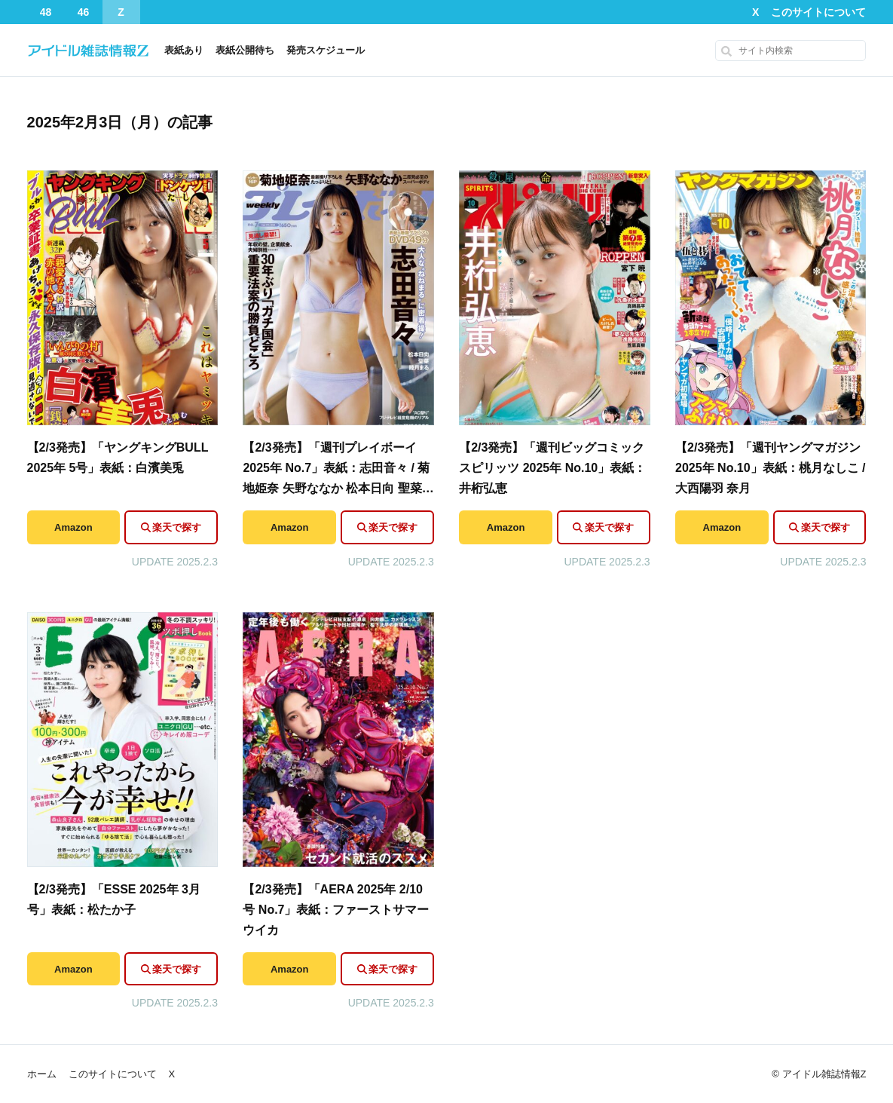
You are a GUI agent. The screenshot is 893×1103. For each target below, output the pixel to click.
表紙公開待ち (245, 50)
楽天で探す (176, 527)
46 (84, 12)
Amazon (73, 527)
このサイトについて (818, 12)
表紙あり (183, 50)
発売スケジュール (325, 50)
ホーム (42, 1074)
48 (46, 12)
